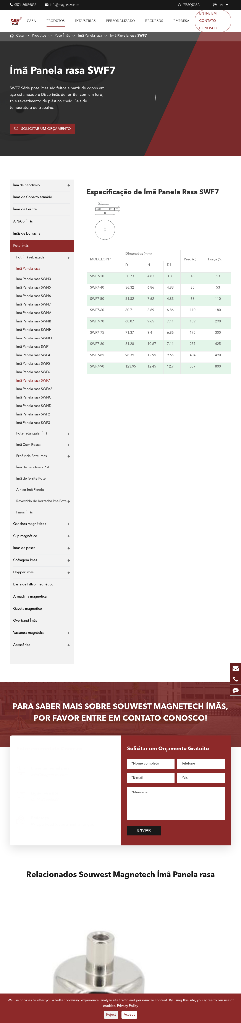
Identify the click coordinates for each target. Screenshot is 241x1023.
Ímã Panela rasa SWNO (34, 340)
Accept (129, 1014)
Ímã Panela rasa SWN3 (33, 281)
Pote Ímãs (62, 36)
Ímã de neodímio (26, 187)
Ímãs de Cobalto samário (32, 199)
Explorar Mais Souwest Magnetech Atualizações (120, 991)
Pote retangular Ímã (31, 435)
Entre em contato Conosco (208, 21)
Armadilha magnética (30, 598)
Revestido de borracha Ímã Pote (41, 503)
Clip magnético (25, 538)
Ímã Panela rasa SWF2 (33, 416)
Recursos (154, 21)
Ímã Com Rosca (28, 447)
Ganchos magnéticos (29, 526)
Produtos (56, 21)
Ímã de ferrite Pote (31, 480)
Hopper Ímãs (23, 574)
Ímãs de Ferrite (25, 211)
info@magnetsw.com (64, 5)
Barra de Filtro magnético (33, 586)
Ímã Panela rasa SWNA (33, 315)
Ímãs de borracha (26, 235)
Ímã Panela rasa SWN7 (33, 306)
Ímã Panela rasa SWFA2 (34, 391)
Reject (111, 1014)
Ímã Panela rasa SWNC (33, 399)
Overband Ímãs (25, 623)
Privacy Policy (127, 1006)
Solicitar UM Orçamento (46, 129)
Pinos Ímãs (24, 514)
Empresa (181, 21)
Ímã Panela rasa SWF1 (33, 349)
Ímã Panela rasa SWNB (33, 323)
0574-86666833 (25, 5)
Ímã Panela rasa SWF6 (33, 374)
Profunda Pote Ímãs (31, 458)
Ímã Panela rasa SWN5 (33, 289)
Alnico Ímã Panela (30, 492)
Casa (31, 21)
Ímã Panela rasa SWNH (34, 332)
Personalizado (120, 21)
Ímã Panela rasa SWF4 (33, 357)
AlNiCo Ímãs (23, 224)
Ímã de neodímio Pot (32, 469)
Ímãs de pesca (24, 550)
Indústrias (85, 21)
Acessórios (21, 647)
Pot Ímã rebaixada (30, 259)
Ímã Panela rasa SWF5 (33, 366)
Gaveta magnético (27, 611)
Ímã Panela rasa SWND (34, 408)
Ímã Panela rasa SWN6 (33, 298)
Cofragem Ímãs (25, 562)
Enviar (150, 833)
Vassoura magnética (28, 635)
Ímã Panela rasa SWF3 (33, 425)
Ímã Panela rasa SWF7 (128, 36)
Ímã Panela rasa (90, 36)
